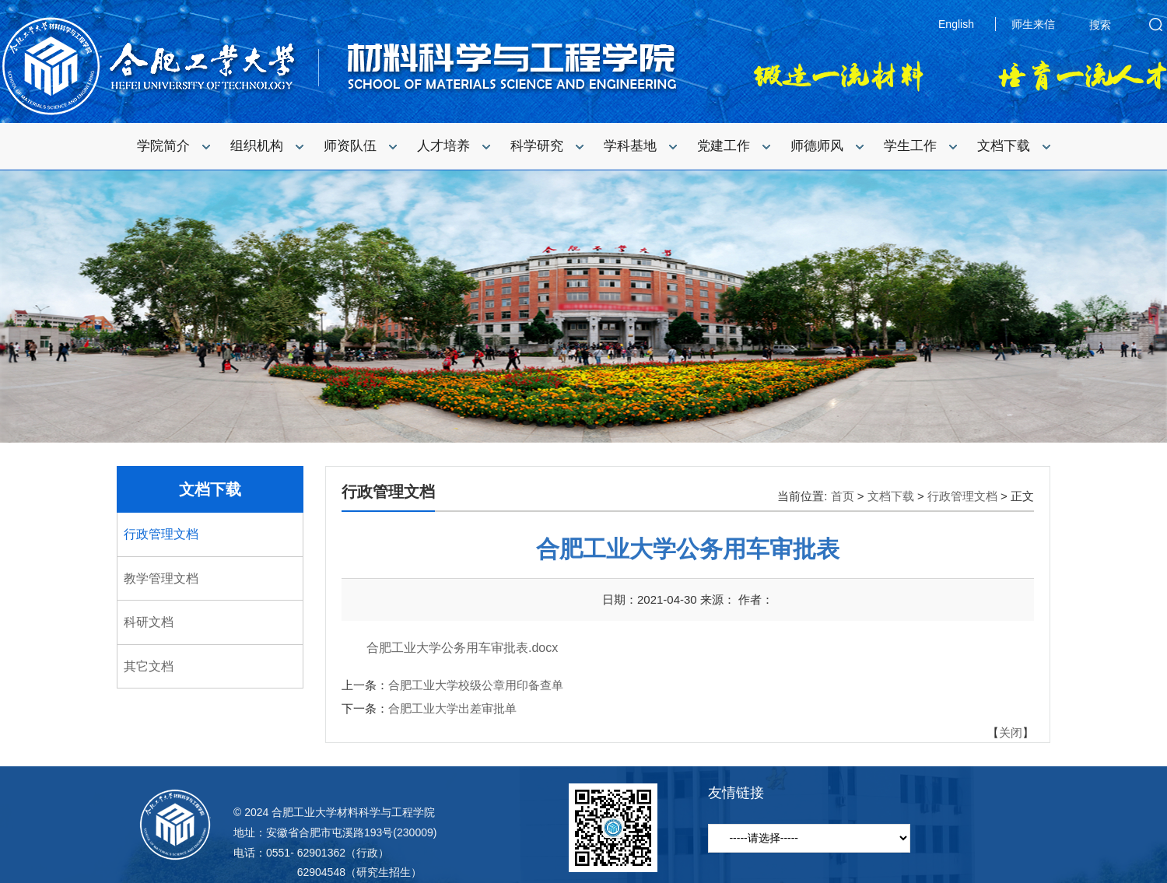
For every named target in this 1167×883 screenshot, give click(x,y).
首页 (842, 496)
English (956, 24)
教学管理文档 (161, 578)
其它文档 (148, 666)
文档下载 (210, 489)
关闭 (1010, 732)
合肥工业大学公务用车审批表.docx (462, 647)
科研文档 (148, 622)
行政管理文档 (161, 534)
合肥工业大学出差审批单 (452, 708)
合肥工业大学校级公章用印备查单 (475, 685)
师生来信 (1033, 24)
